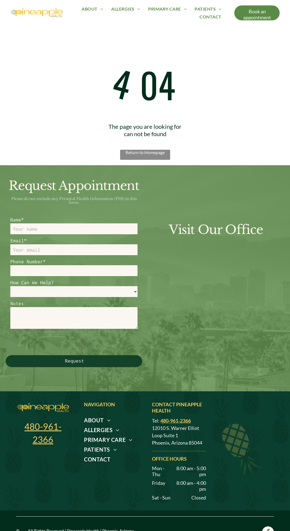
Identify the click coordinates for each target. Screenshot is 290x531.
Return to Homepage (145, 152)
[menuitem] (92, 9)
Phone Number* (28, 261)
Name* (17, 220)
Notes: (18, 303)
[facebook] (268, 514)
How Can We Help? (32, 282)
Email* (18, 240)
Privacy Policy (43, 516)
